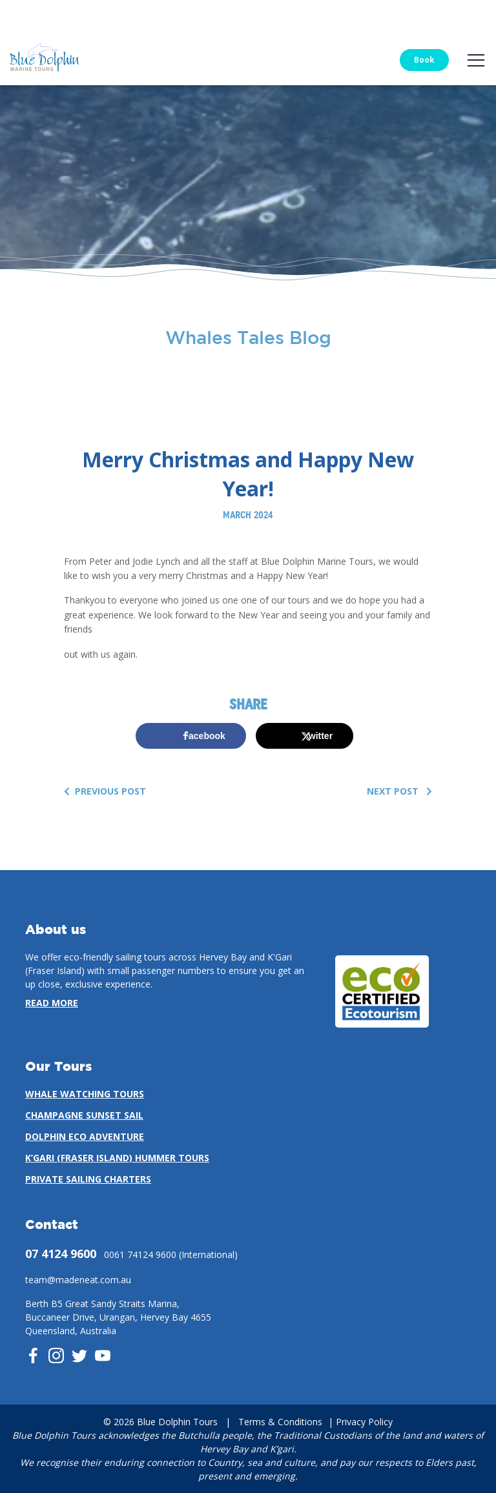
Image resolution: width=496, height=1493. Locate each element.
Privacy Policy (364, 1422)
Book (424, 59)
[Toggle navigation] (476, 60)
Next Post (399, 791)
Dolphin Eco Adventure (84, 1136)
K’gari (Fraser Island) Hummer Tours (117, 1158)
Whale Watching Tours (84, 1094)
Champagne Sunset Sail (84, 1115)
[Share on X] (304, 736)
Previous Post (105, 791)
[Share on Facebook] (191, 736)
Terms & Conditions (280, 1422)
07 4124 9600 (60, 1253)
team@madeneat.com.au (78, 1280)
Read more (51, 1003)
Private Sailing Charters (88, 1179)
